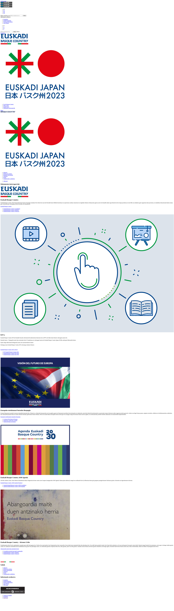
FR (4, 13)
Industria (5, 172)
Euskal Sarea (6, 106)
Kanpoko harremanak (8, 175)
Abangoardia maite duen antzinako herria (10, 548)
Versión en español (7, 595)
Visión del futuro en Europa (9, 421)
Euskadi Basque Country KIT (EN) (11, 353)
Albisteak (5, 181)
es (3, 26)
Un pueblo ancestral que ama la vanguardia (12, 551)
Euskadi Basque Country (6, 206)
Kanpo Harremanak (7, 570)
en (3, 28)
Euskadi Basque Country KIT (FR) (11, 354)
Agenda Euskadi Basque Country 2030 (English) (14, 486)
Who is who (6, 105)
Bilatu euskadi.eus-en (5, 15)
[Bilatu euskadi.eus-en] (24, 15)
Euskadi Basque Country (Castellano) (11, 208)
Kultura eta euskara (7, 173)
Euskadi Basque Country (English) (11, 210)
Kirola (4, 177)
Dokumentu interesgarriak (9, 108)
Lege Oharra (6, 23)
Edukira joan (3, 1)
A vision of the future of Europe (10, 419)
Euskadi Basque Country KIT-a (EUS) (9, 349)
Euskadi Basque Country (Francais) (11, 211)
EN (4, 11)
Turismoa (5, 176)
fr (3, 29)
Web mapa (5, 585)
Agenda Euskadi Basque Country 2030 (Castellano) (14, 485)
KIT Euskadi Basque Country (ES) (11, 352)
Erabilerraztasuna (7, 20)
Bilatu (18, 31)
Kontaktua (5, 19)
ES (4, 10)
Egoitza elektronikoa (8, 21)
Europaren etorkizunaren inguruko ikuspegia (10, 416)
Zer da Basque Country (8, 104)
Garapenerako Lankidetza (9, 178)
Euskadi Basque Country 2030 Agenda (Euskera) (11, 482)
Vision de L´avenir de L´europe (10, 420)
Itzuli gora (5, 598)
